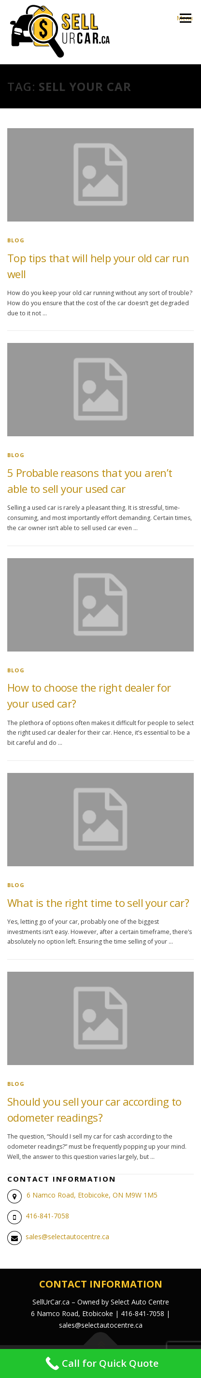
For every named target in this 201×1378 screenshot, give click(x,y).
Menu (185, 18)
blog (16, 240)
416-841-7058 (47, 1215)
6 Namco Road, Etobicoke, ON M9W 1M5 (92, 1195)
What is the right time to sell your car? (98, 902)
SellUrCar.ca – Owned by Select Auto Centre (100, 1301)
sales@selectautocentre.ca (67, 1236)
